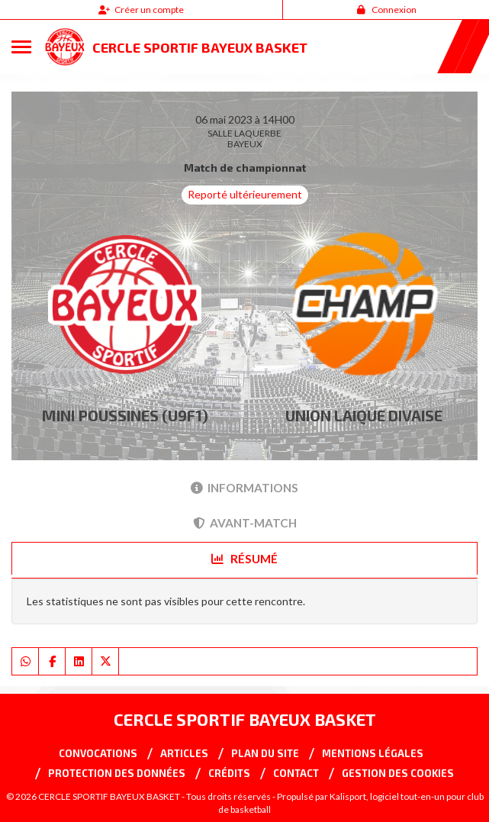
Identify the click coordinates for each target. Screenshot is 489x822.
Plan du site (265, 753)
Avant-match (245, 523)
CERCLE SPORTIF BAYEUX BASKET (199, 47)
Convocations (98, 753)
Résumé (244, 559)
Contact (296, 773)
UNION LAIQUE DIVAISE (363, 415)
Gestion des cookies (398, 773)
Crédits (229, 773)
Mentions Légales (372, 753)
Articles (184, 753)
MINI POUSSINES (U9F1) (125, 415)
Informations (244, 488)
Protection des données (116, 773)
